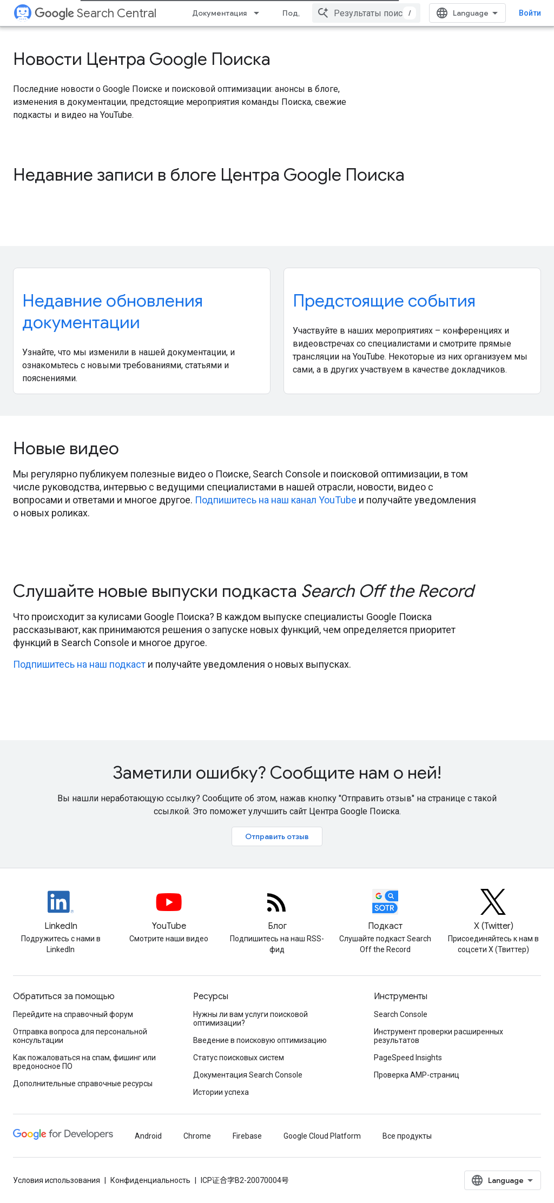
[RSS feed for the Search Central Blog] (277, 911)
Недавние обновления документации (112, 311)
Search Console (400, 1014)
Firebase (247, 1136)
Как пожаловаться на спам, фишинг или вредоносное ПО (84, 1062)
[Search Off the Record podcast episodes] (385, 911)
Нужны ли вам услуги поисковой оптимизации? (250, 1018)
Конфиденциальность (150, 1180)
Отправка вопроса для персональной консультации (80, 1036)
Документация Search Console (247, 1075)
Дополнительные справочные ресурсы (83, 1083)
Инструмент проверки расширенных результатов (438, 1036)
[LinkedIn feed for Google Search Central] (60, 911)
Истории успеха (221, 1092)
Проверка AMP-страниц (416, 1075)
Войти (530, 13)
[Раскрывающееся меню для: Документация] (260, 13)
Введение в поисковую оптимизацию (260, 1040)
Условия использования (56, 1180)
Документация (219, 13)
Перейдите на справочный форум (73, 1014)
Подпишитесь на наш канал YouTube (276, 500)
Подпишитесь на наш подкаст (79, 664)
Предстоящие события (384, 300)
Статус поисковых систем (238, 1057)
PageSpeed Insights (408, 1057)
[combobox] (366, 13)
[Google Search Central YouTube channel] (168, 911)
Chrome (197, 1136)
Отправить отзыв (277, 836)
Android (148, 1136)
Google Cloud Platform (322, 1136)
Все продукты (407, 1136)
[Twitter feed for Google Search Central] (493, 911)
